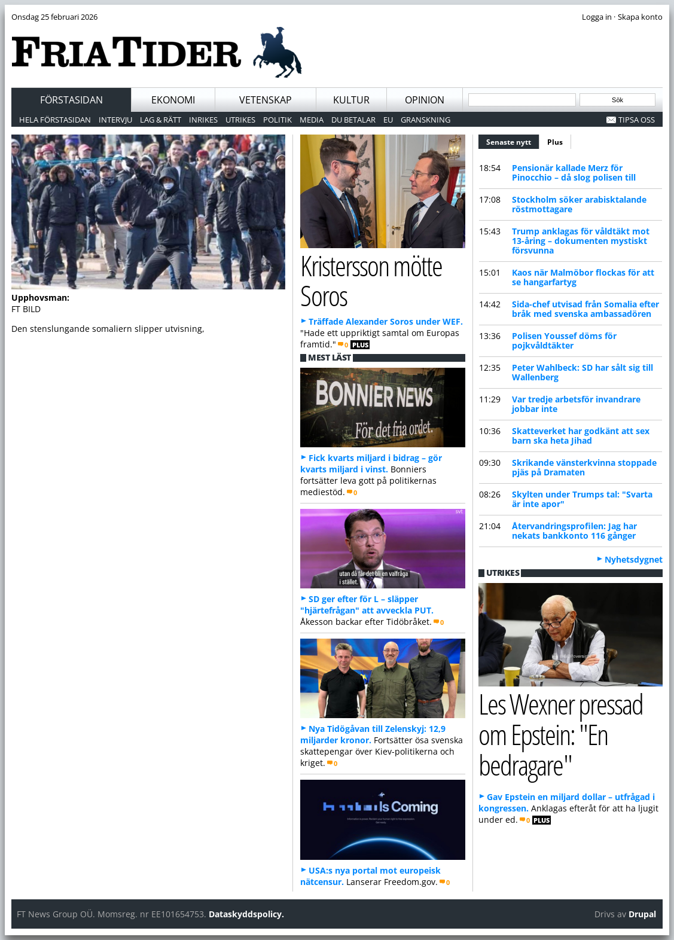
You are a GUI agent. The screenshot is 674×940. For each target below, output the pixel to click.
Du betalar (353, 119)
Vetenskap (265, 99)
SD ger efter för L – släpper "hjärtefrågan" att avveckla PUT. (367, 604)
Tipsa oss (636, 119)
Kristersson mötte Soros (371, 280)
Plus (555, 142)
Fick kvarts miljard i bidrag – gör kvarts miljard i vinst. (371, 463)
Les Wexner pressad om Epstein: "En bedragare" (560, 733)
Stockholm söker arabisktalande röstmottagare (579, 204)
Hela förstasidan (55, 119)
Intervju (115, 119)
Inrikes (203, 119)
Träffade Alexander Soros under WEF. (386, 321)
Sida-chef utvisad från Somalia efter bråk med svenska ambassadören (585, 308)
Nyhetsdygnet (634, 559)
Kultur (351, 99)
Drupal (642, 914)
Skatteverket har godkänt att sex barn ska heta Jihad (580, 435)
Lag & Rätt (160, 119)
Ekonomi (173, 99)
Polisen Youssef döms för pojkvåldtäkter (564, 340)
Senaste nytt (512, 141)
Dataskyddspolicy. (246, 914)
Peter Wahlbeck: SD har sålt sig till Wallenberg (582, 372)
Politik (277, 119)
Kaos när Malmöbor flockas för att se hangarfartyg (583, 277)
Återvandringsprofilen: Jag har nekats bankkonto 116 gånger (574, 530)
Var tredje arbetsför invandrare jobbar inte (576, 403)
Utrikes (240, 119)
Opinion (424, 99)
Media (312, 119)
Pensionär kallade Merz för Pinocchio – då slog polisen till (574, 172)
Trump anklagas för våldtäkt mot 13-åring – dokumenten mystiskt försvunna (580, 240)
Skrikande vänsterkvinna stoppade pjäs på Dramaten (584, 467)
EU (388, 119)
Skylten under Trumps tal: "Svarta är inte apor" (582, 499)
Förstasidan (71, 99)
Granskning (425, 119)
